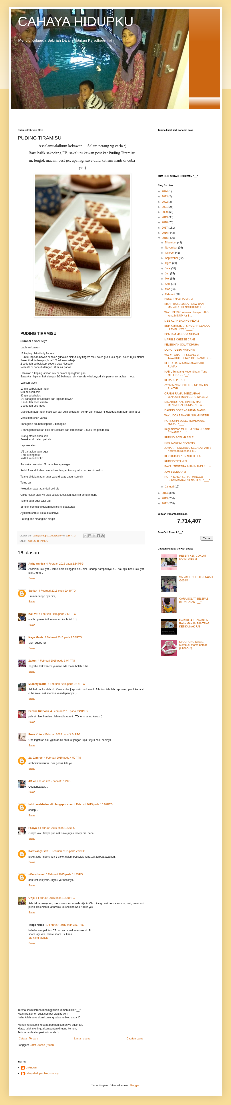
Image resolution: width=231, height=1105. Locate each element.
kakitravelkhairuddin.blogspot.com (50, 804)
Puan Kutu (35, 734)
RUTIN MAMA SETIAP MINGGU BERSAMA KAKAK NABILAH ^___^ (187, 478)
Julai (168, 268)
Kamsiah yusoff (38, 851)
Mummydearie (37, 684)
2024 (165, 191)
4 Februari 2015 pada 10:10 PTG (93, 804)
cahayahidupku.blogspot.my (42, 1073)
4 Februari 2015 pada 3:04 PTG (56, 660)
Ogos (168, 263)
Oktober (170, 252)
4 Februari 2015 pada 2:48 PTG (57, 590)
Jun (167, 273)
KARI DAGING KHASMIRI (179, 442)
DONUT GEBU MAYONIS (179, 349)
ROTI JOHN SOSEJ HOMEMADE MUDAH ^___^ (184, 422)
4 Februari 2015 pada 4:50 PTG (62, 757)
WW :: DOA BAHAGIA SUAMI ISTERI (186, 415)
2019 (165, 217)
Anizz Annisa (36, 563)
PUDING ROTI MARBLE (178, 437)
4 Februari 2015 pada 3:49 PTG (69, 711)
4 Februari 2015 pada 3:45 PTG (66, 684)
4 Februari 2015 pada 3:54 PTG (61, 734)
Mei (167, 278)
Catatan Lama (135, 1038)
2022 (165, 201)
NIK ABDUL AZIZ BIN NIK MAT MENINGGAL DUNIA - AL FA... (184, 403)
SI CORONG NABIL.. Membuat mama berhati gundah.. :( (193, 645)
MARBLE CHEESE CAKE (179, 339)
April (168, 283)
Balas (31, 578)
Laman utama (82, 1038)
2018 (165, 222)
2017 (165, 227)
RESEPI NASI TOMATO (178, 298)
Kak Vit (32, 614)
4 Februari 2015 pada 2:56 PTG (63, 637)
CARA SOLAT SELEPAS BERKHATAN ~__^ (193, 600)
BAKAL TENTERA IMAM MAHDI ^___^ (187, 466)
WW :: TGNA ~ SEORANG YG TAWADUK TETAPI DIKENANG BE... (188, 356)
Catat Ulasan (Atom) (42, 1045)
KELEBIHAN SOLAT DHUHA (181, 344)
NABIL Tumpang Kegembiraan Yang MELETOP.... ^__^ (185, 373)
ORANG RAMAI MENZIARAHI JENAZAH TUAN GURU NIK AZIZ (186, 395)
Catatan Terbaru (28, 1038)
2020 (165, 212)
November (171, 247)
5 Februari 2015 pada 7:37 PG (67, 851)
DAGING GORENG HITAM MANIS (184, 410)
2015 (165, 237)
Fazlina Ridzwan (38, 711)
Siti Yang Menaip (38, 937)
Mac (168, 289)
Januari (170, 486)
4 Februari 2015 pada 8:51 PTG (51, 781)
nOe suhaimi (36, 874)
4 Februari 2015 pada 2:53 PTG (57, 614)
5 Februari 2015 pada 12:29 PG (56, 827)
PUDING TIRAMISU (37, 541)
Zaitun (32, 660)
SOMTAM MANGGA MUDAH (181, 334)
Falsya (32, 827)
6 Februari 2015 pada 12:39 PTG (55, 897)
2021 (165, 206)
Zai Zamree (35, 757)
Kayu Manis (35, 637)
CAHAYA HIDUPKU (75, 21)
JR (30, 781)
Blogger (134, 1085)
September (172, 258)
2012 (165, 503)
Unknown (31, 1067)
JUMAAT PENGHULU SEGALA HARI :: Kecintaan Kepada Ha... (187, 449)
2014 (165, 493)
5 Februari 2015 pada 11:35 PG (64, 874)
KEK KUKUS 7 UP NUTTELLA (182, 456)
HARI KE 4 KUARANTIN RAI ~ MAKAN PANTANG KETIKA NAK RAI (194, 623)
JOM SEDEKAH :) (175, 471)
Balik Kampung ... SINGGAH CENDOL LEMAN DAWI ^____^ (187, 327)
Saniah (32, 590)
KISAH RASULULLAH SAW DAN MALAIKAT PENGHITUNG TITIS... (186, 305)
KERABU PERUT (174, 380)
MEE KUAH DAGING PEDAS (181, 320)
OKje (31, 897)
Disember (171, 242)
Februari (170, 294)
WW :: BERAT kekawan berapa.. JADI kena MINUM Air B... (186, 314)
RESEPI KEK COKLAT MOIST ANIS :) (192, 557)
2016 (165, 232)
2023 (165, 196)
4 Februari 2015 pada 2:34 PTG (65, 563)
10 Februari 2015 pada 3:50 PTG (64, 924)
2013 (165, 498)
